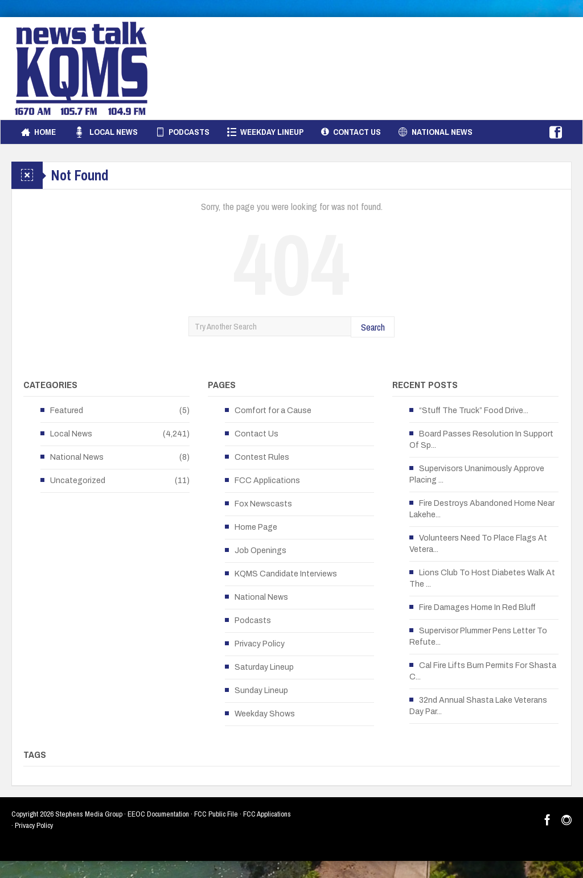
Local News (105, 132)
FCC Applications (267, 480)
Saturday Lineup (264, 667)
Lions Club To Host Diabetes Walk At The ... (482, 578)
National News (436, 132)
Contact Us (351, 132)
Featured (66, 410)
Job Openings (260, 550)
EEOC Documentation (158, 814)
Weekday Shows (265, 714)
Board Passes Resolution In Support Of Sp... (481, 440)
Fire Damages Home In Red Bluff (477, 607)
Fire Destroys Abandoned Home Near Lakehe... (482, 509)
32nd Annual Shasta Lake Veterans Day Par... (478, 706)
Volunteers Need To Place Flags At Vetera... (478, 544)
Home (38, 132)
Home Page (256, 527)
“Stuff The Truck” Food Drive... (473, 410)
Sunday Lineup (261, 690)
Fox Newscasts (263, 504)
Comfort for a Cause (273, 410)
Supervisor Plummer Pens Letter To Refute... (478, 636)
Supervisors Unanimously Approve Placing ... (476, 474)
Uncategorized (77, 480)
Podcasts (182, 132)
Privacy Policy (260, 644)
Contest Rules (262, 457)
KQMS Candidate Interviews (286, 574)
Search (373, 326)
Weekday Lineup (265, 132)
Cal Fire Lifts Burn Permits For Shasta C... (482, 671)
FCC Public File (216, 814)
